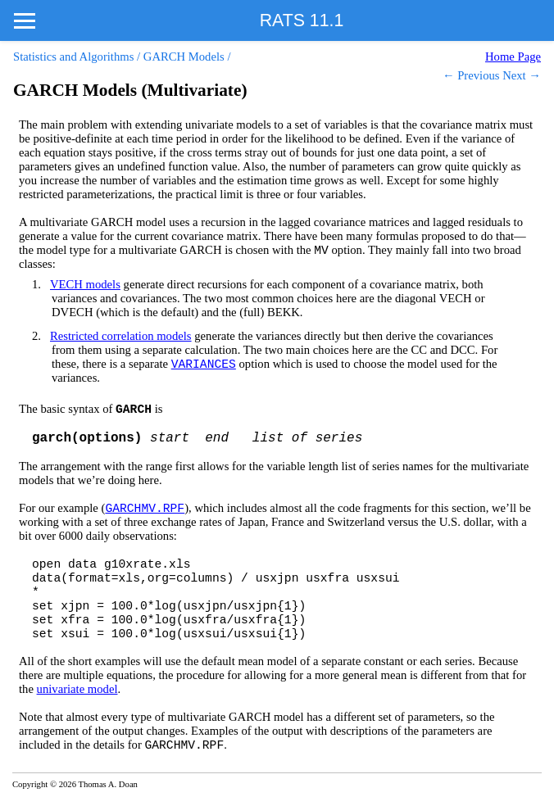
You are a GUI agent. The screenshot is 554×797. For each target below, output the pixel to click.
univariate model (77, 688)
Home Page (513, 56)
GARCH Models (184, 56)
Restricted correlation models (121, 335)
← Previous (471, 75)
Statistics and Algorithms (73, 56)
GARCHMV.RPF (144, 508)
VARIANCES (203, 364)
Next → (521, 75)
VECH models (85, 284)
